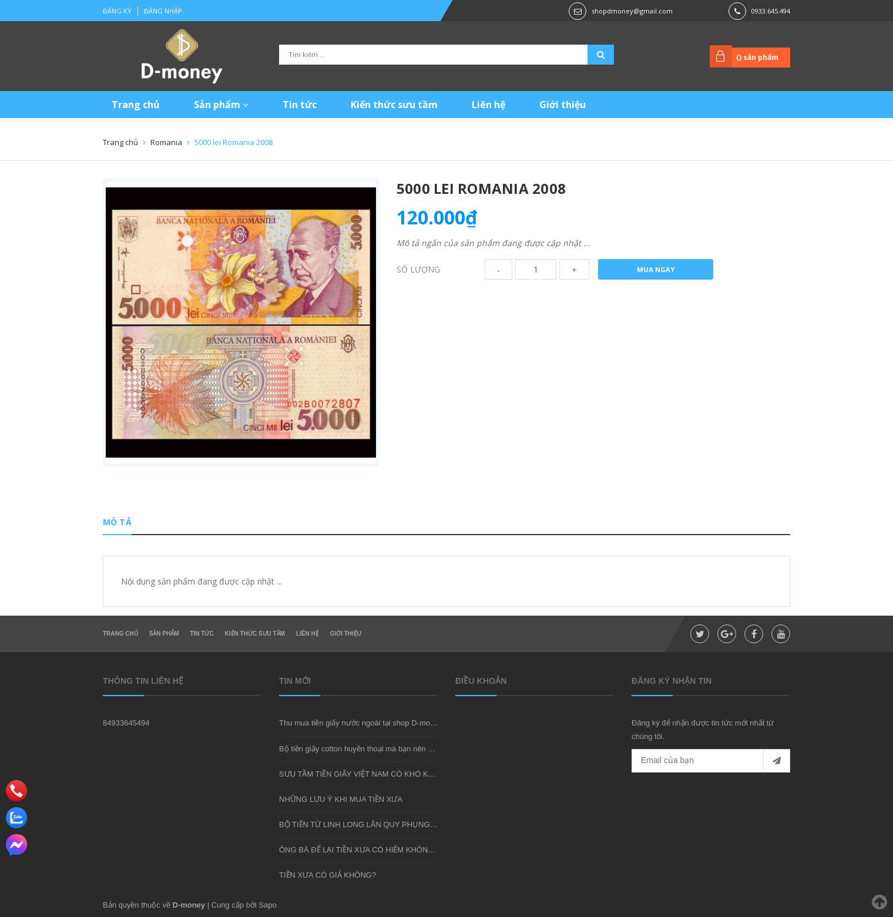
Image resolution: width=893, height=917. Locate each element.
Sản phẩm (221, 104)
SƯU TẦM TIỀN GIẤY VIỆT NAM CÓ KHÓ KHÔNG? (367, 774)
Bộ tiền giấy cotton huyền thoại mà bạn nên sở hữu (365, 748)
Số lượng (418, 269)
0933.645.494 (770, 10)
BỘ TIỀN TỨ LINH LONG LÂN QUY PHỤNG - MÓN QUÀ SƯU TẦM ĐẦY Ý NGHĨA (419, 824)
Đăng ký (117, 10)
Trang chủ (136, 104)
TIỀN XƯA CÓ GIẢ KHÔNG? (327, 875)
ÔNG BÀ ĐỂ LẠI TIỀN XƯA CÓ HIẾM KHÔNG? (358, 849)
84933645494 (126, 722)
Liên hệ (488, 104)
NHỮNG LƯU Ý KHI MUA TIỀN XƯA (340, 799)
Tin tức (300, 104)
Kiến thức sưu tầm (394, 104)
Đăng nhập (163, 10)
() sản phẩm (757, 57)
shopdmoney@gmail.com (632, 10)
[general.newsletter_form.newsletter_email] (711, 760)
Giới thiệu (562, 104)
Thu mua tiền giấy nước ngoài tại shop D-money (360, 722)
